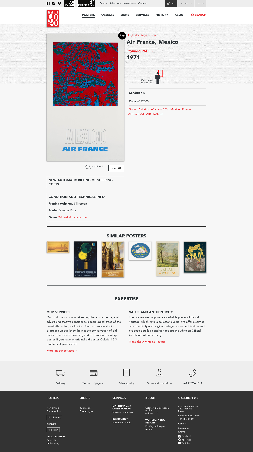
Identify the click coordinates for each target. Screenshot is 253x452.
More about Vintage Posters (147, 342)
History (162, 15)
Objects (107, 15)
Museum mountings (122, 412)
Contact (143, 3)
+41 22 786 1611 (187, 419)
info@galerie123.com (189, 415)
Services (142, 15)
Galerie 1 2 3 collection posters (157, 409)
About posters (56, 436)
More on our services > (62, 350)
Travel (132, 109)
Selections (115, 3)
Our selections (54, 411)
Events (103, 3)
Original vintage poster (141, 35)
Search (200, 15)
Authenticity (53, 443)
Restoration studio (121, 422)
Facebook (187, 436)
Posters (88, 15)
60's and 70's (159, 109)
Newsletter (129, 3)
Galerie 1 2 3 (151, 413)
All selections (54, 417)
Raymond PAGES (139, 51)
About (180, 15)
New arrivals (53, 407)
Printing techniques (155, 426)
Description (52, 440)
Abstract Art (136, 114)
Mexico (175, 109)
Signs (125, 15)
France (186, 109)
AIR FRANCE (154, 114)
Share (114, 168)
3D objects (85, 407)
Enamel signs (86, 411)
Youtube (186, 443)
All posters (53, 429)
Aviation (143, 109)
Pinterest (186, 439)
